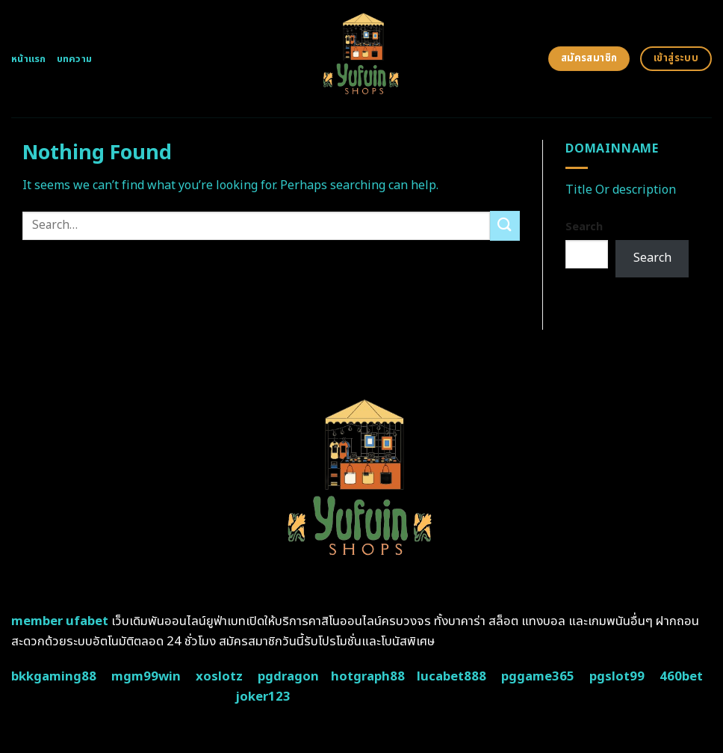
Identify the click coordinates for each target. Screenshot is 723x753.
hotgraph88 (368, 676)
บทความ (75, 59)
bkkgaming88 (53, 676)
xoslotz (219, 676)
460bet (681, 676)
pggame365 (537, 676)
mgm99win (146, 676)
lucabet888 (451, 676)
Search (584, 227)
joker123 (263, 697)
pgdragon (288, 676)
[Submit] (505, 225)
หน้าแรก (28, 59)
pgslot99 (617, 676)
